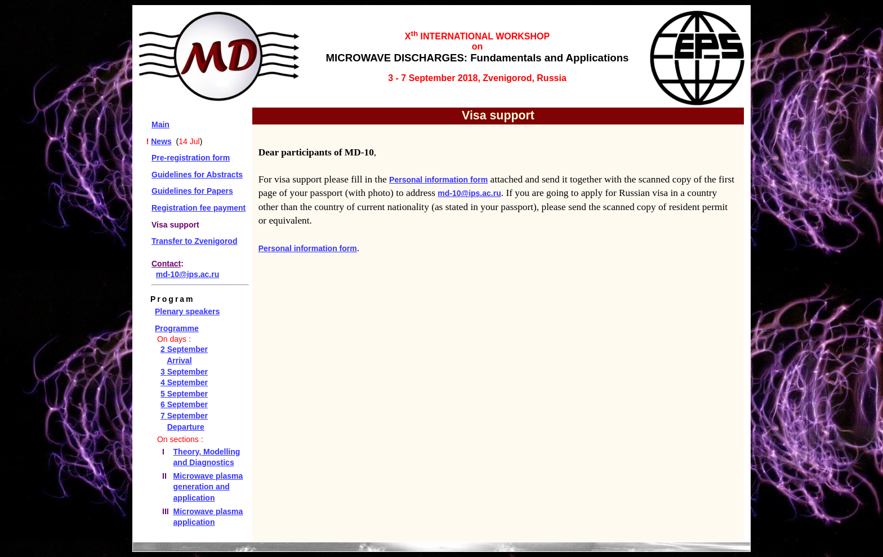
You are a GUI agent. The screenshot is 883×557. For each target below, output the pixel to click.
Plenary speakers (187, 311)
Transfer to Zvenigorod (194, 241)
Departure (185, 426)
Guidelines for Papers (192, 190)
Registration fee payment (198, 207)
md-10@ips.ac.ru (187, 274)
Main (160, 124)
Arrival (179, 360)
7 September (184, 415)
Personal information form (438, 179)
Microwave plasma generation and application (208, 486)
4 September (184, 382)
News (161, 141)
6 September (184, 404)
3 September (184, 371)
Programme (177, 328)
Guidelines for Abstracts (197, 174)
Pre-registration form (190, 157)
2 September (184, 349)
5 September (184, 393)
